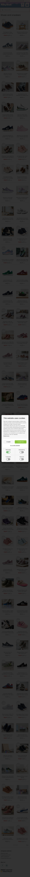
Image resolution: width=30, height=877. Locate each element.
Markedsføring (22, 451)
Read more (6, 436)
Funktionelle (8, 458)
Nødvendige (8, 451)
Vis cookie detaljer (15, 445)
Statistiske (22, 458)
